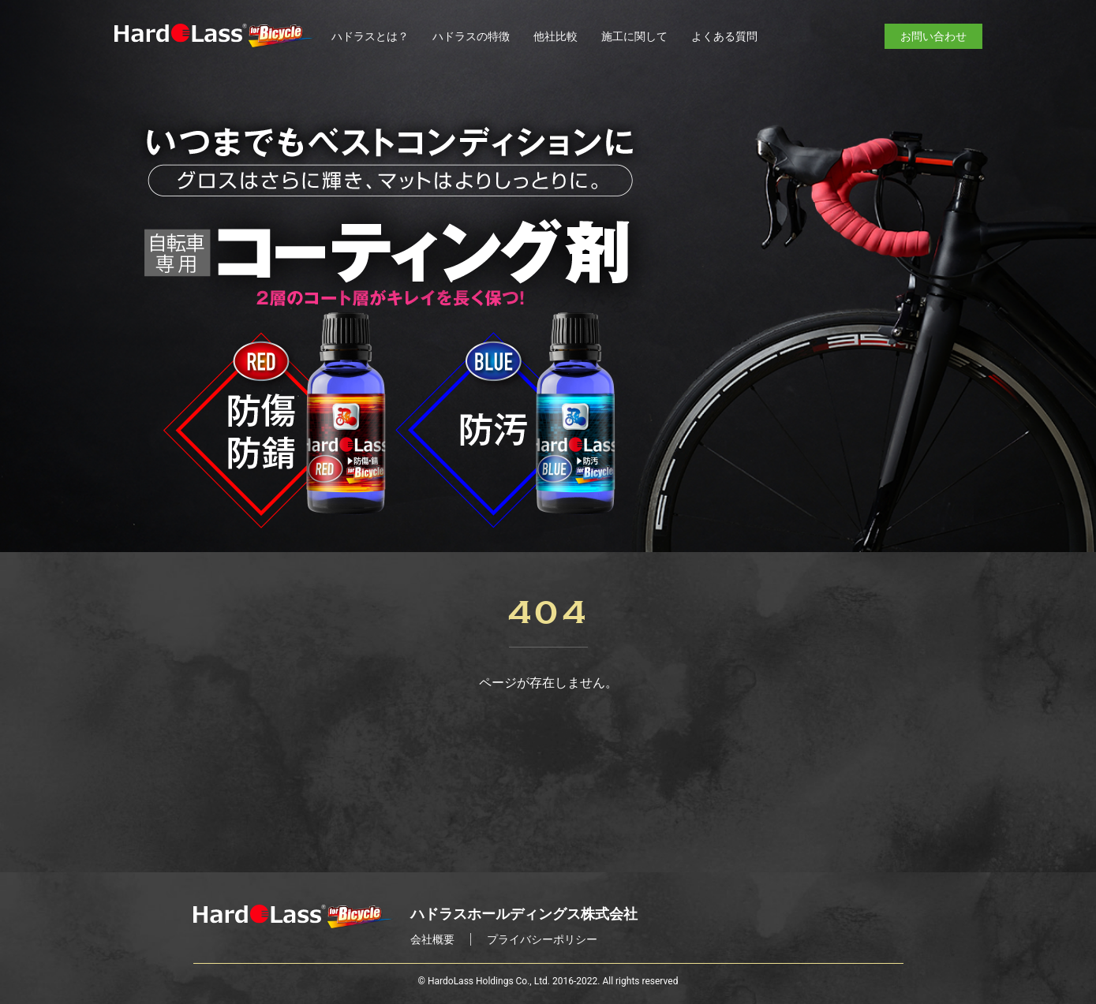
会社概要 (432, 939)
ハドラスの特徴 (471, 36)
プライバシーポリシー (542, 939)
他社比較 (555, 36)
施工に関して (634, 36)
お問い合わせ (933, 36)
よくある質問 (724, 36)
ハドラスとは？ (370, 36)
